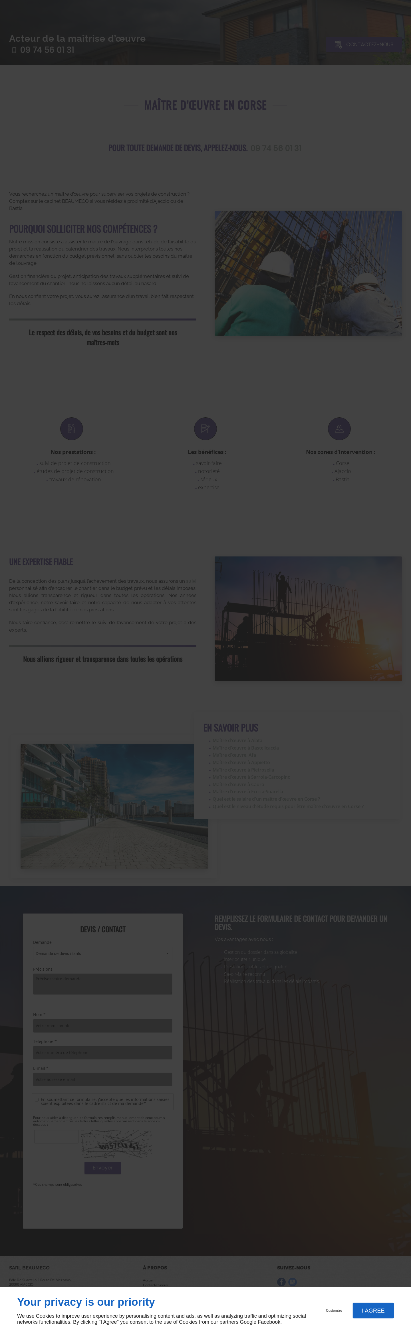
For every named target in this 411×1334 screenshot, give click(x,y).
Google (248, 1322)
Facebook (269, 1322)
